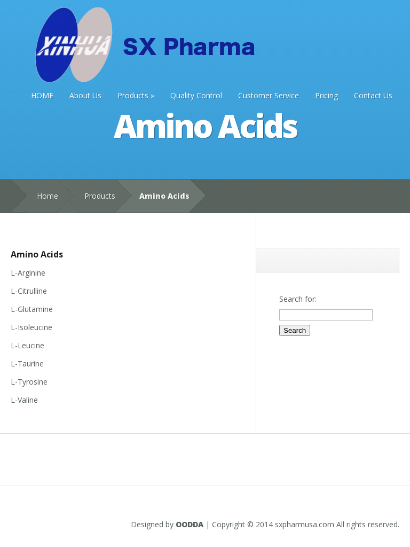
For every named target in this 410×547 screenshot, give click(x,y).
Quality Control (196, 95)
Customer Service (268, 95)
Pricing (326, 95)
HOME (42, 95)
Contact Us (373, 95)
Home (47, 196)
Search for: (298, 299)
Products (135, 95)
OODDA (189, 524)
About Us (85, 95)
